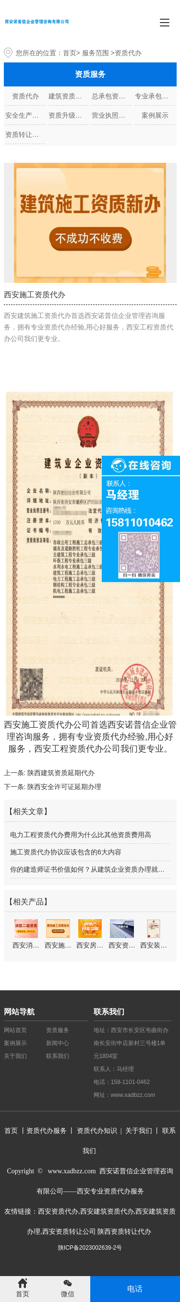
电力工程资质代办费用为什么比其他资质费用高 (80, 835)
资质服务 (57, 1030)
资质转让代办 (25, 134)
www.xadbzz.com (133, 1095)
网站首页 (15, 1030)
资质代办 (25, 96)
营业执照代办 (112, 115)
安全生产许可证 (25, 115)
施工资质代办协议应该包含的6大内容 (65, 852)
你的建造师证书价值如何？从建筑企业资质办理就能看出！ (90, 869)
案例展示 (155, 115)
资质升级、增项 (68, 115)
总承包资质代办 (112, 96)
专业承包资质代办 (155, 96)
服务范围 (95, 53)
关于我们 (15, 1056)
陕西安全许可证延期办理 (64, 787)
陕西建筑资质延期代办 (61, 773)
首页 (69, 53)
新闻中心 (57, 1043)
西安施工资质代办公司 (47, 725)
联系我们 (57, 1056)
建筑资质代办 (68, 96)
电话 (135, 1289)
